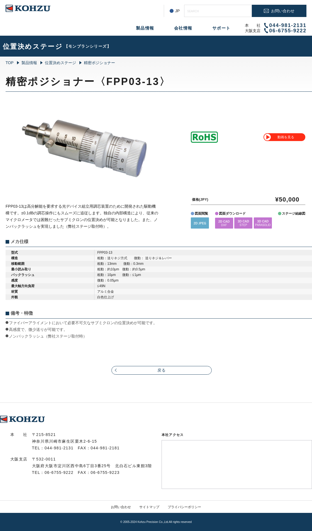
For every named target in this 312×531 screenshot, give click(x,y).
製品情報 (145, 28)
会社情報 (183, 28)
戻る (161, 370)
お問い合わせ (121, 507)
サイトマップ (149, 507)
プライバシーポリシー (184, 507)
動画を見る (285, 137)
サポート (221, 28)
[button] (200, 222)
